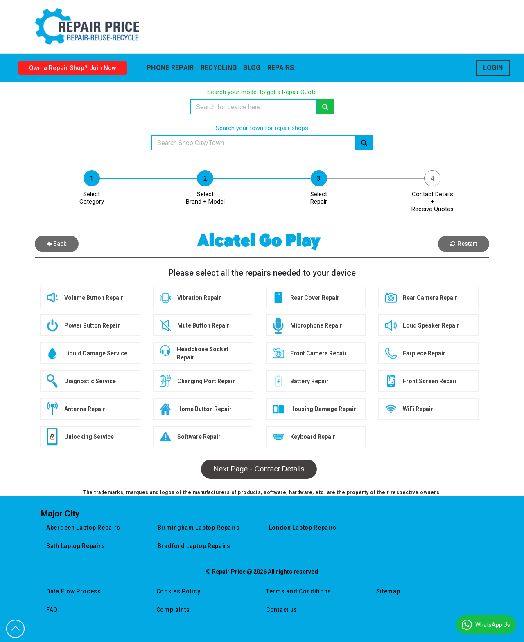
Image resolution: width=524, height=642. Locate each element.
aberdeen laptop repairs (83, 527)
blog (251, 68)
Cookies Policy (178, 591)
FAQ (52, 609)
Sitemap (388, 591)
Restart (463, 243)
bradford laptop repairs (194, 546)
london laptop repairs (303, 527)
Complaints (173, 609)
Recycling (219, 68)
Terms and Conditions (298, 591)
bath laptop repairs (75, 546)
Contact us (281, 609)
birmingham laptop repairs (199, 527)
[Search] (253, 106)
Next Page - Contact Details (258, 469)
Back (56, 243)
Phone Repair (170, 68)
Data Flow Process (73, 591)
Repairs (280, 68)
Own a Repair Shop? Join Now (72, 68)
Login (493, 68)
